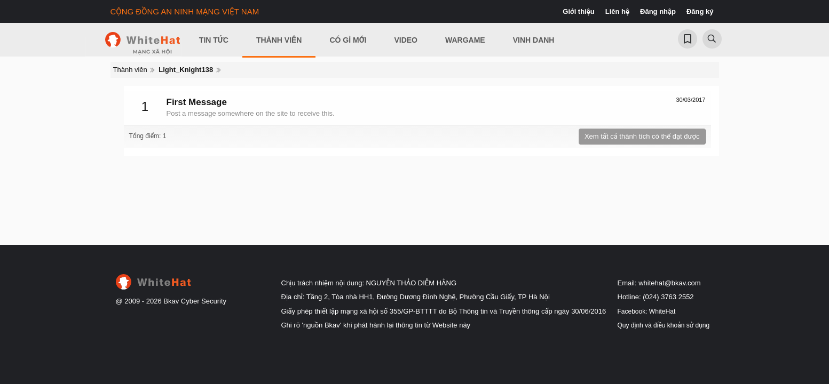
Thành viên (279, 40)
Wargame (465, 40)
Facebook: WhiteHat (647, 311)
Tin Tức (213, 40)
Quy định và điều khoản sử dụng (664, 325)
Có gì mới (347, 40)
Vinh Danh (534, 40)
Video (405, 40)
